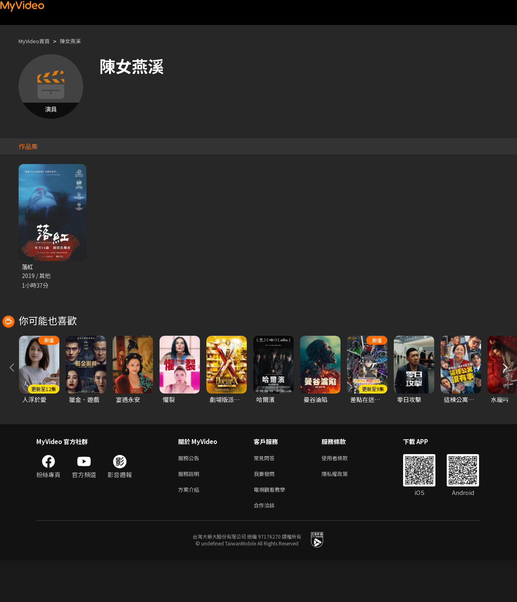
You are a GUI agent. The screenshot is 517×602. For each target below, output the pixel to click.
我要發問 (266, 512)
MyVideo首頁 (37, 41)
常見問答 (266, 495)
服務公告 (190, 495)
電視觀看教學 (272, 529)
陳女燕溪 (77, 41)
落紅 (28, 267)
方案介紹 (190, 529)
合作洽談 (266, 546)
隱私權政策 (341, 512)
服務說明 (190, 512)
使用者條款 (341, 495)
